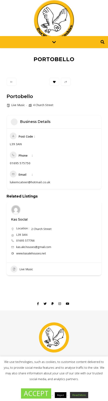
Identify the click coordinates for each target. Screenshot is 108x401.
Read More (79, 395)
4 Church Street (43, 105)
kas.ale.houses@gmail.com (33, 247)
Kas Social (19, 219)
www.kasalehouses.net (31, 253)
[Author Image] (16, 210)
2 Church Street (41, 229)
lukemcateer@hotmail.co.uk (30, 182)
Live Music (18, 105)
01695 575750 (20, 163)
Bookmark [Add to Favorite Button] (54, 81)
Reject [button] (60, 395)
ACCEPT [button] (36, 393)
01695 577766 (25, 240)
